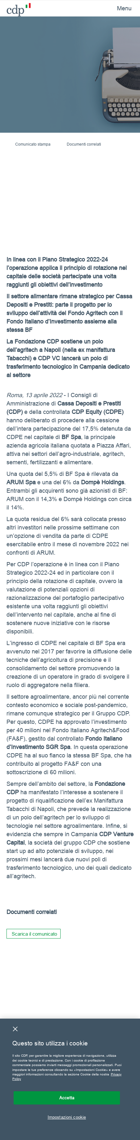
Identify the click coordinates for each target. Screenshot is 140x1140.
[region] (70, 1079)
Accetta (66, 1097)
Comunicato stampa (33, 144)
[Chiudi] (15, 1029)
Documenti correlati (84, 144)
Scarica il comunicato (34, 934)
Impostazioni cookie (67, 1117)
